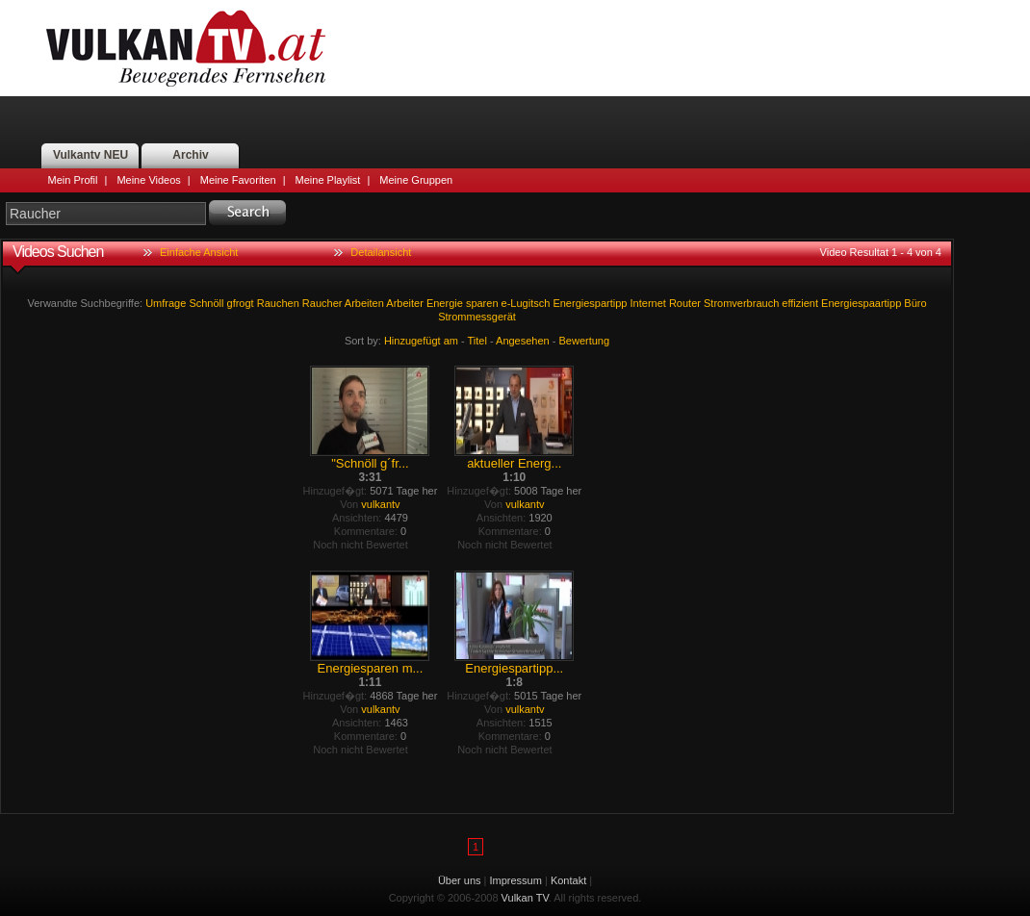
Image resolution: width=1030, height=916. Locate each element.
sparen (482, 303)
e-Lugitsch (526, 303)
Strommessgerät (477, 316)
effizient (800, 303)
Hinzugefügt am (421, 340)
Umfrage (165, 303)
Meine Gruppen (415, 180)
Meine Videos (148, 180)
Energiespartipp (590, 303)
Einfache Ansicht (199, 252)
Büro (915, 303)
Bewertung (584, 340)
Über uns (459, 880)
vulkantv (380, 504)
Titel (477, 340)
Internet (648, 303)
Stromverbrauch (741, 303)
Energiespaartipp (861, 303)
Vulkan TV (185, 48)
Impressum (516, 880)
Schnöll (206, 303)
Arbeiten (364, 303)
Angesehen (523, 340)
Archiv (190, 155)
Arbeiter (405, 303)
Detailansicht (380, 252)
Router (685, 303)
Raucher (322, 303)
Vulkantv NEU (90, 155)
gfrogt (240, 303)
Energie (444, 303)
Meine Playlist (328, 180)
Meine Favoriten (238, 180)
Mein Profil (73, 180)
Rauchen (278, 303)
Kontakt (568, 880)
